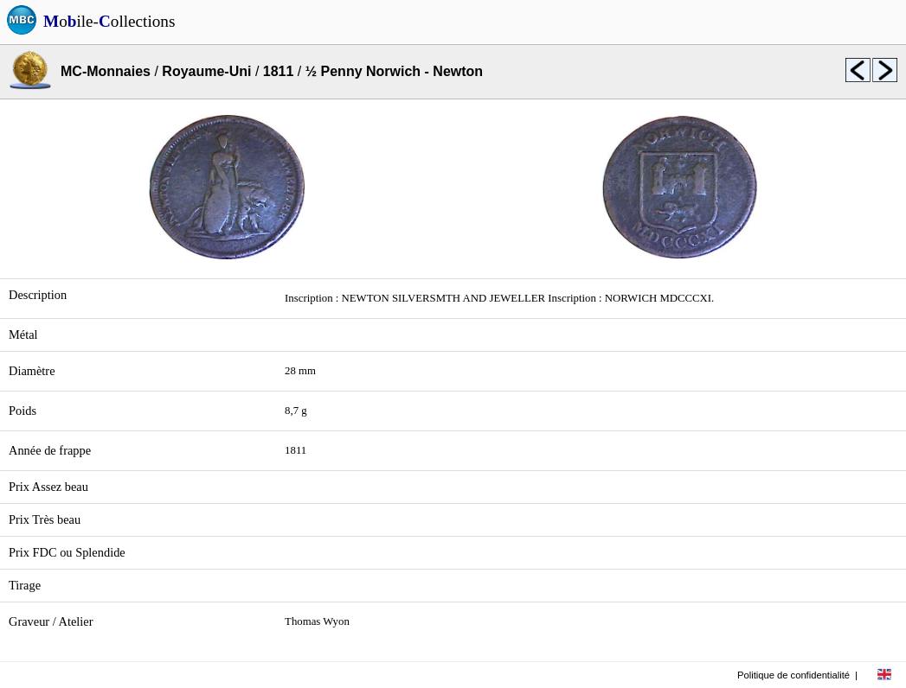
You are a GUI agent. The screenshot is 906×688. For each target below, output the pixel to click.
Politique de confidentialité (793, 675)
